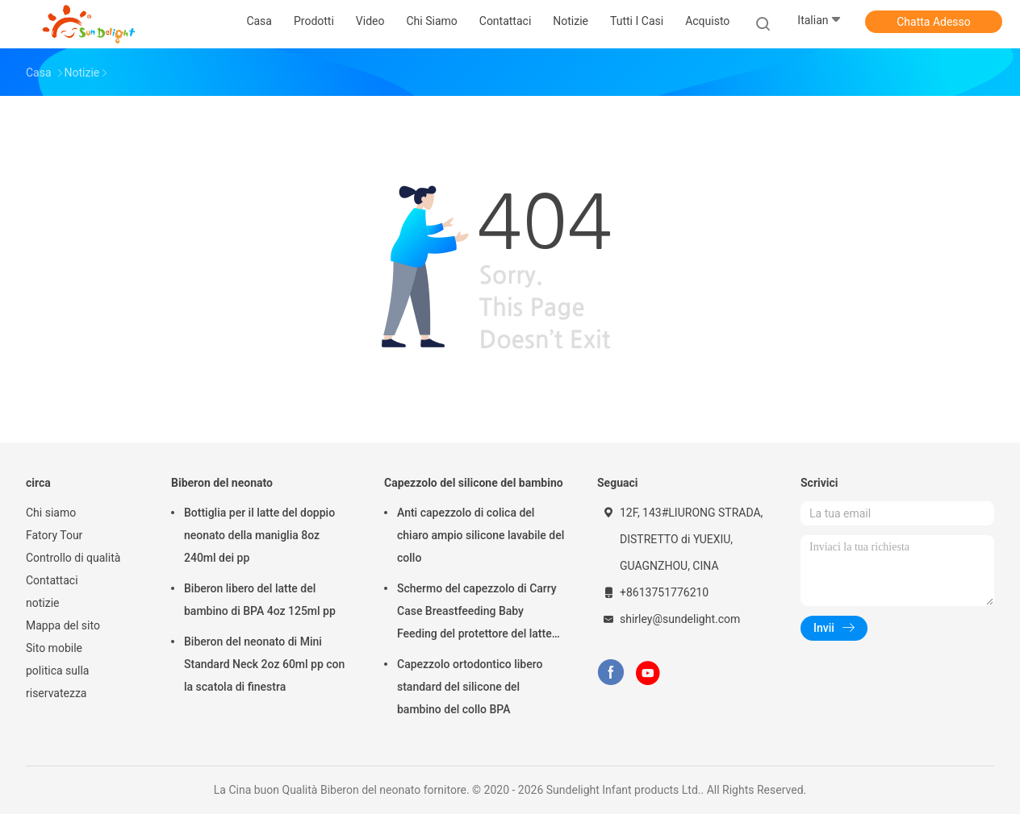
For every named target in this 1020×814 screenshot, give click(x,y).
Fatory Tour (54, 535)
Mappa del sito (63, 625)
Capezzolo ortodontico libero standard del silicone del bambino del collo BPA (469, 687)
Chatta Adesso (934, 21)
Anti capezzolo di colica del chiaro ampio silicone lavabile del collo (480, 535)
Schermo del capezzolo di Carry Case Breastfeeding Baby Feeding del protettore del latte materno (477, 613)
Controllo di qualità (73, 557)
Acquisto (707, 21)
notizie (42, 602)
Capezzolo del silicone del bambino (473, 482)
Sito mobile (54, 648)
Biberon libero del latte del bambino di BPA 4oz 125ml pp (260, 599)
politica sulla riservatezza (57, 682)
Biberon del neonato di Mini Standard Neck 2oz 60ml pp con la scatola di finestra (264, 664)
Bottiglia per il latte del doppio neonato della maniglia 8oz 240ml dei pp (259, 535)
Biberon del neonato (222, 482)
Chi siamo (51, 512)
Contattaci (52, 580)
